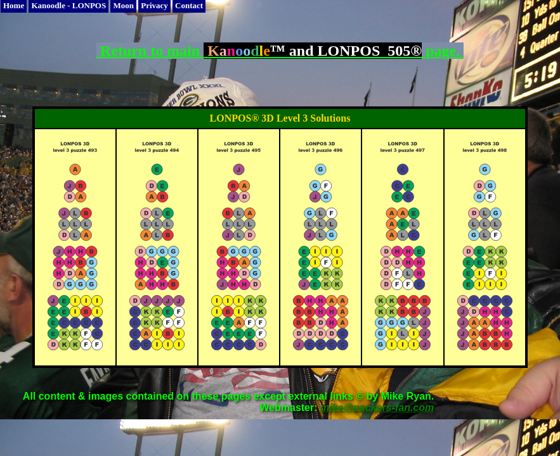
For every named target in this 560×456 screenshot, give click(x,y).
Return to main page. (280, 50)
